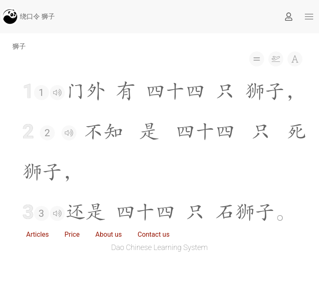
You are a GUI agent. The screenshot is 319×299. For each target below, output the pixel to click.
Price (71, 234)
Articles (37, 234)
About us (109, 234)
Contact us (153, 234)
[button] (309, 16)
